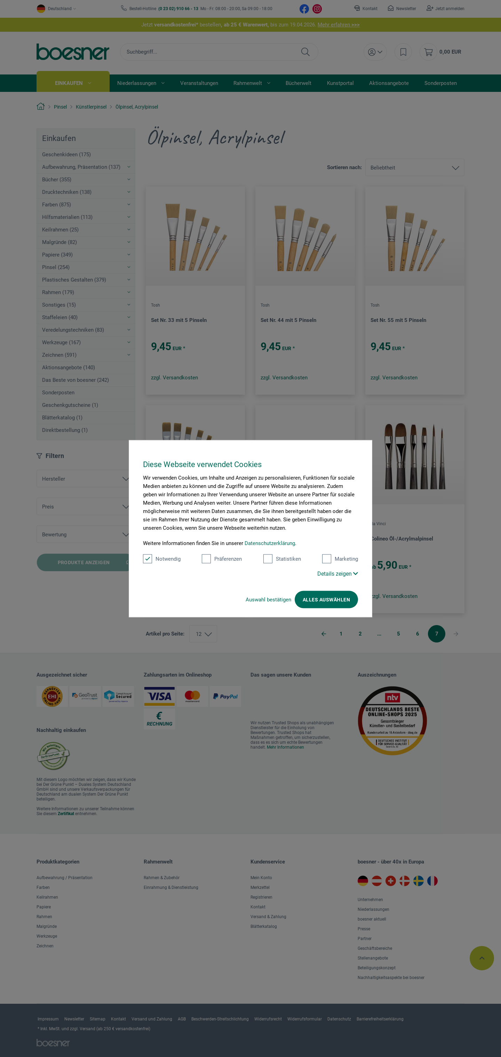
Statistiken (282, 558)
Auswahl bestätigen (268, 599)
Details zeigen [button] (337, 573)
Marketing (340, 558)
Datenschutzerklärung (270, 543)
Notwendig (162, 558)
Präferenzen (222, 558)
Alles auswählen (326, 599)
